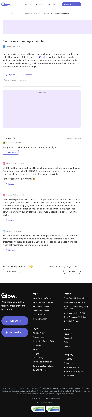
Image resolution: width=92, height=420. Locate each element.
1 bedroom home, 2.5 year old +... (64, 266)
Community (15, 13)
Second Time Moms (32, 13)
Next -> (72, 271)
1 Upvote (10, 184)
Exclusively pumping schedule (56, 13)
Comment (27, 75)
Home (5, 13)
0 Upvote (10, 75)
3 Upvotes (11, 152)
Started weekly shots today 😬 (18, 266)
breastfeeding (40, 57)
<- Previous (11, 271)
